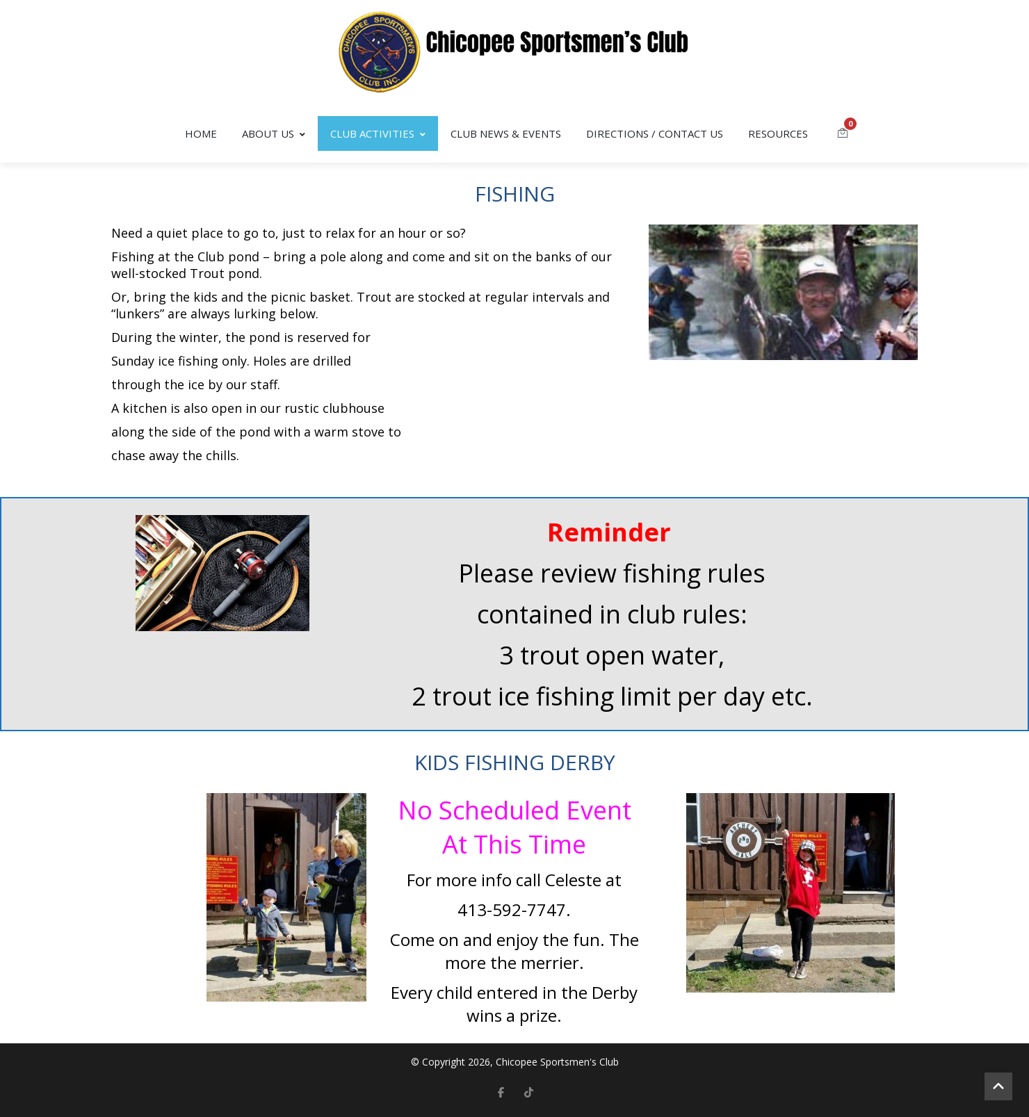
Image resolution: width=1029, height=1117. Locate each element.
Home (201, 133)
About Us (273, 133)
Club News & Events (506, 133)
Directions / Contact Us (654, 133)
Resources (778, 133)
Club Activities (378, 133)
